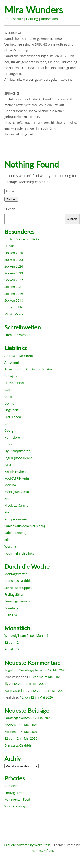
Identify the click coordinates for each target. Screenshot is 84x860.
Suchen (9, 209)
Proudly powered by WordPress (27, 845)
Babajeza (11, 376)
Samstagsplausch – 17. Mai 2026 (42, 670)
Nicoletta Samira (16, 505)
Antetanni (11, 362)
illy (6, 683)
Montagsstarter (15, 574)
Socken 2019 (13, 294)
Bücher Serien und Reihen (23, 239)
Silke (7, 539)
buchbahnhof (14, 383)
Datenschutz (13, 19)
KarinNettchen (15, 471)
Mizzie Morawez (16, 314)
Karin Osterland (15, 690)
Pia (6, 512)
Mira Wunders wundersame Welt (41, 10)
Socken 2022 (13, 280)
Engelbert (11, 410)
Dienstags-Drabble (18, 581)
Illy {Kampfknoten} (18, 451)
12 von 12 (11, 642)
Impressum (49, 19)
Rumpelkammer (16, 519)
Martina (10, 485)
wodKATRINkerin (16, 478)
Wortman (11, 546)
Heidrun (10, 444)
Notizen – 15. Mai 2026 (21, 725)
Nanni (8, 499)
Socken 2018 (13, 300)
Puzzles (9, 246)
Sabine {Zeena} (15, 533)
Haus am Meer (15, 307)
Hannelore (12, 437)
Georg (8, 430)
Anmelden (11, 786)
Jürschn (9, 464)
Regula (9, 670)
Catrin (8, 389)
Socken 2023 (13, 273)
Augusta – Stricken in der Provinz (28, 369)
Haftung (32, 19)
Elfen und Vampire (17, 335)
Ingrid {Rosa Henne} (19, 458)
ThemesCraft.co (41, 851)
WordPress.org (15, 806)
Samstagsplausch (17, 601)
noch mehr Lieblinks (19, 553)
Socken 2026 (13, 253)
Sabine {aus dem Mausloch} (24, 526)
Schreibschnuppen (18, 588)
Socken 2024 (13, 266)
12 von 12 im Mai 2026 (45, 677)
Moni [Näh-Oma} (16, 492)
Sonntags (11, 608)
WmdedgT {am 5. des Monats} (26, 635)
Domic (9, 403)
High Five (11, 615)
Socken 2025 (13, 259)
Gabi (7, 424)
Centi (8, 396)
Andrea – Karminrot (18, 356)
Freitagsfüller (14, 594)
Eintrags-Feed (14, 793)
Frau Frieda (12, 417)
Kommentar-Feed (17, 799)
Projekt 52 (11, 649)
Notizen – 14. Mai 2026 (21, 732)
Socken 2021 (13, 287)
